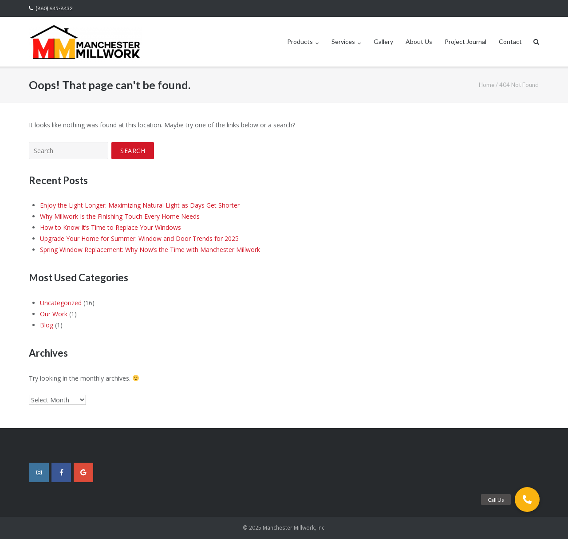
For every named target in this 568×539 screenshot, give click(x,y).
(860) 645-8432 (54, 8)
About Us (419, 41)
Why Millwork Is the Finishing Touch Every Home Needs (120, 216)
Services (343, 41)
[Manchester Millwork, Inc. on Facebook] (61, 472)
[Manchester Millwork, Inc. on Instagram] (39, 472)
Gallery (383, 41)
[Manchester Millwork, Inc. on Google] (83, 472)
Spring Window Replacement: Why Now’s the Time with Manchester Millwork (150, 249)
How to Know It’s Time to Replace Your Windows (110, 227)
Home (486, 84)
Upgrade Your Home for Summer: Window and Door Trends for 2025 (139, 238)
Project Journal (465, 41)
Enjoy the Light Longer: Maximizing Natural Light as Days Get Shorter (140, 205)
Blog (46, 325)
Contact (510, 41)
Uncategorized (61, 303)
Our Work (53, 314)
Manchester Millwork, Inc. (294, 527)
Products (300, 41)
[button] (527, 499)
